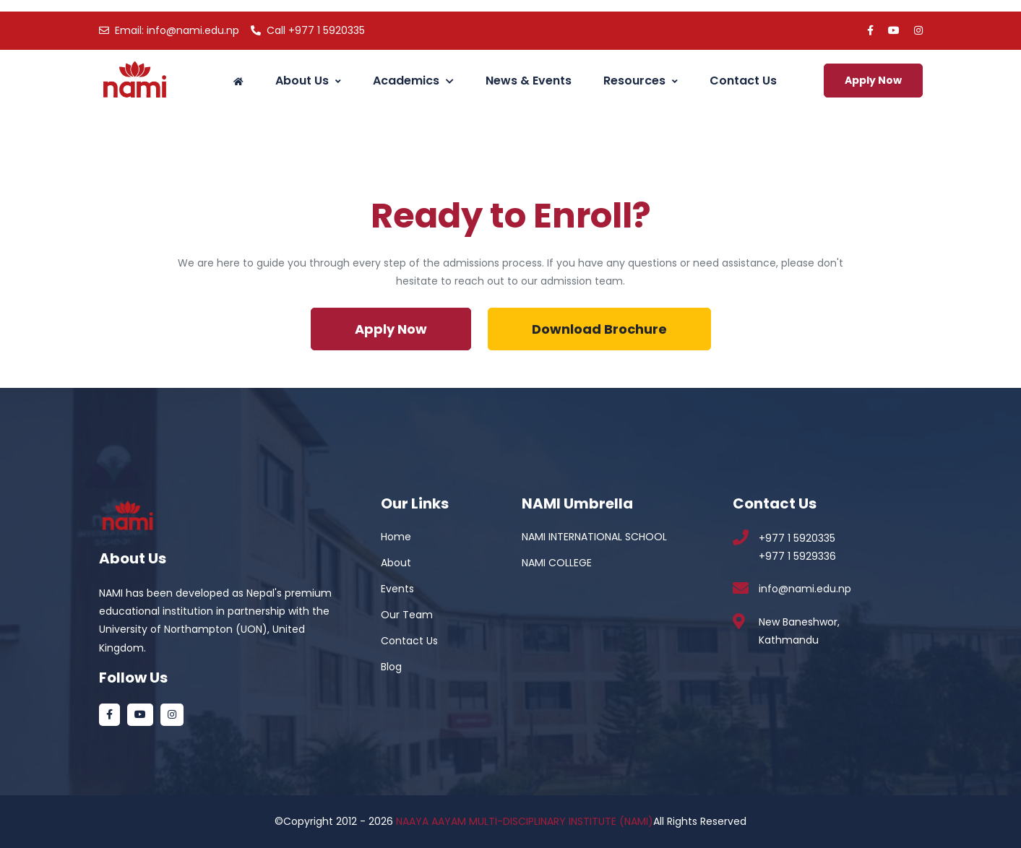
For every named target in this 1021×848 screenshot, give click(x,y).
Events (397, 588)
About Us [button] (308, 80)
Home (396, 536)
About (396, 562)
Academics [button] (413, 80)
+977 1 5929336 (797, 556)
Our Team (407, 614)
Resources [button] (640, 80)
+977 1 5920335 (308, 30)
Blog (391, 666)
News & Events (529, 80)
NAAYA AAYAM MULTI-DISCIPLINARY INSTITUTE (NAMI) (524, 821)
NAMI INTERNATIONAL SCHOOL (594, 536)
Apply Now (873, 80)
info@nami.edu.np (169, 30)
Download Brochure (599, 329)
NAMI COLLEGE (557, 562)
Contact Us (743, 80)
